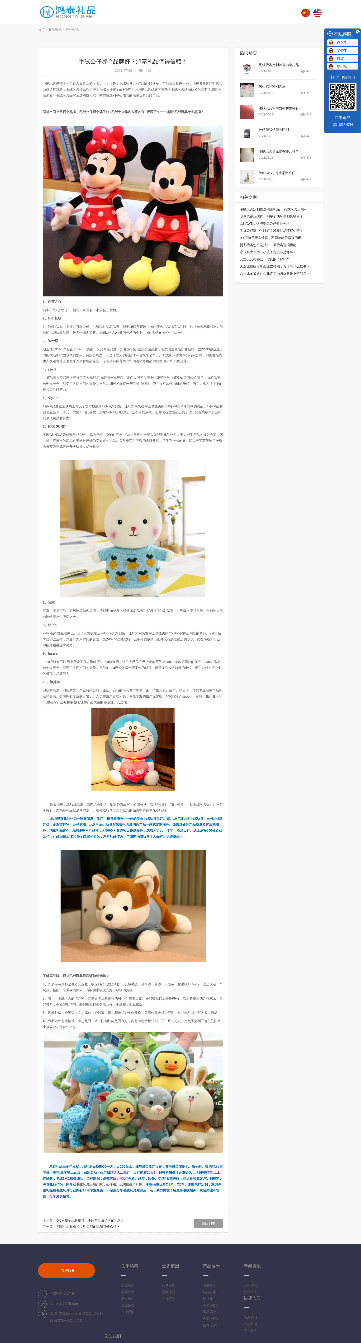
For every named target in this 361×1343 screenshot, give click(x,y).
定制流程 (168, 1292)
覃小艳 (342, 66)
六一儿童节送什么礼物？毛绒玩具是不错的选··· (274, 273)
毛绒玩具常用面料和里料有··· (280, 108)
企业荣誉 (127, 1305)
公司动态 (250, 1285)
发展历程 (127, 1298)
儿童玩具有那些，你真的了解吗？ (265, 259)
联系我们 (250, 1317)
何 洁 (340, 58)
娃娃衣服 (209, 1292)
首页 (41, 30)
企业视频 (127, 1312)
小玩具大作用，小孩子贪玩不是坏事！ (268, 252)
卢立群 (342, 43)
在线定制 (168, 1298)
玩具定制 (168, 1285)
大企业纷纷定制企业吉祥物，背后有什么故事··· (274, 266)
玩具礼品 (209, 1298)
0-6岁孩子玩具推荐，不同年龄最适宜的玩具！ (90, 1220)
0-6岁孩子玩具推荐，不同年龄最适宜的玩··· (272, 238)
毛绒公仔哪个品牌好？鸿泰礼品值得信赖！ (271, 231)
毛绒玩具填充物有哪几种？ (279, 151)
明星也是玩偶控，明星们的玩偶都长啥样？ (88, 1227)
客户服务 (68, 1270)
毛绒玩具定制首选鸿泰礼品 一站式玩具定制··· (273, 209)
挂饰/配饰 (210, 1325)
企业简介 (127, 1285)
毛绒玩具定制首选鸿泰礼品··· (280, 65)
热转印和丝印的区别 (274, 130)
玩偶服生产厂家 (130, 1184)
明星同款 (209, 1312)
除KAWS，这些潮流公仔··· (278, 173)
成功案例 (250, 1324)
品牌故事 (127, 1292)
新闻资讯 (55, 30)
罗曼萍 (342, 50)
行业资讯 (72, 30)
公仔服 (111, 1184)
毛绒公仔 (209, 1285)
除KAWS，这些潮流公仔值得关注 (265, 223)
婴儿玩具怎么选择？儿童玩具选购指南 (268, 245)
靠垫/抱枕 (210, 1305)
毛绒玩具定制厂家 (89, 1184)
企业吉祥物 (211, 1318)
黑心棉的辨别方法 (272, 86)
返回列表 (208, 1223)
